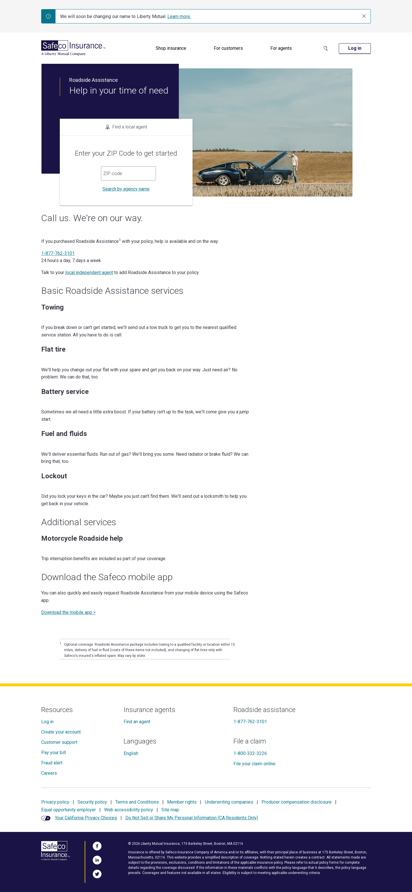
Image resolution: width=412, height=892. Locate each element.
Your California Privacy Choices (86, 817)
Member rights (182, 802)
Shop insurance (171, 48)
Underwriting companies (229, 802)
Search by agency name (126, 189)
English (131, 753)
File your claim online (254, 763)
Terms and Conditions (137, 802)
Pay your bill (53, 752)
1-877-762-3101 (58, 253)
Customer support (59, 742)
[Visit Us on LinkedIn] (97, 859)
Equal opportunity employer (68, 809)
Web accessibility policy (128, 809)
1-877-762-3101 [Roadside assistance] (250, 721)
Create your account (61, 732)
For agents (281, 48)
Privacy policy (55, 802)
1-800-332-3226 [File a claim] (250, 753)
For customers (228, 48)
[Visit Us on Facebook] (97, 845)
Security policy (92, 802)
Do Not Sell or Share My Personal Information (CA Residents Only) (191, 817)
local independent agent (89, 272)
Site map (170, 809)
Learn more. (179, 16)
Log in (47, 721)
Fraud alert (51, 763)
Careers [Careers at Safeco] (49, 773)
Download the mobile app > (68, 612)
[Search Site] (325, 48)
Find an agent (137, 721)
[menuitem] (171, 48)
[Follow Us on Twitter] (97, 873)
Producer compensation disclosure (297, 802)
